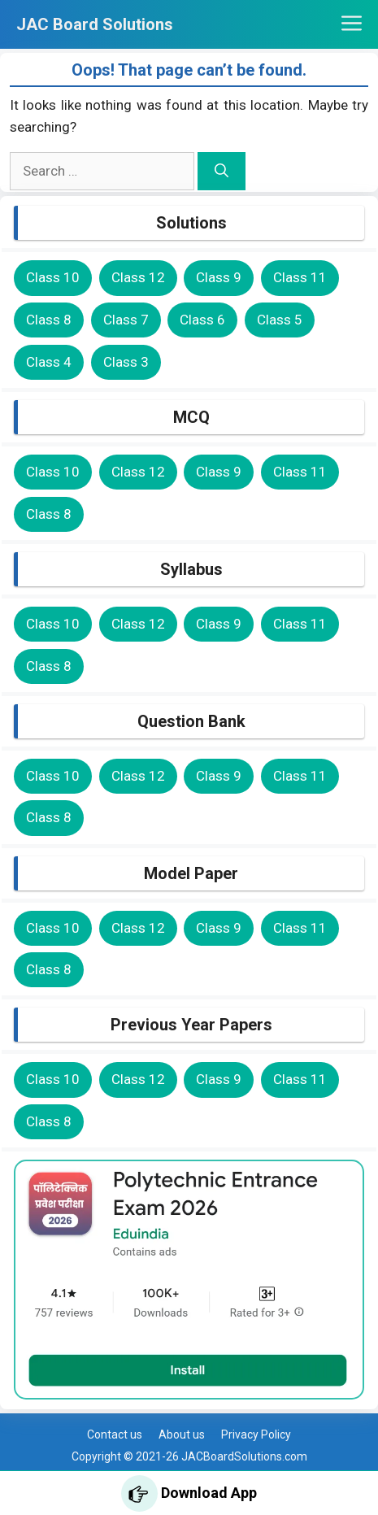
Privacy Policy (256, 1434)
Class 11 (300, 277)
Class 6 (202, 319)
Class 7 (126, 319)
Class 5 (279, 319)
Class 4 (49, 362)
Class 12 (138, 277)
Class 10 (53, 277)
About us (182, 1434)
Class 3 (126, 362)
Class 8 (49, 319)
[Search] (221, 171)
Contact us (114, 1434)
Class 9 (218, 277)
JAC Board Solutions (94, 24)
